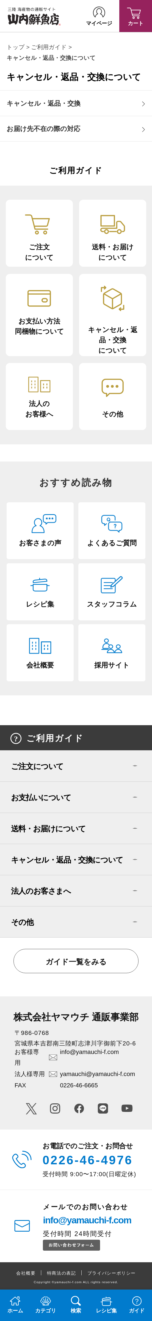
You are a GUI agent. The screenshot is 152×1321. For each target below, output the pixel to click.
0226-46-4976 (88, 1160)
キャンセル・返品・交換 (44, 103)
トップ (16, 47)
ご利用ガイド (49, 47)
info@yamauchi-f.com (89, 1051)
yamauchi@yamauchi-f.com (97, 1074)
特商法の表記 (61, 1273)
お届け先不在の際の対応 (43, 128)
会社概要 (26, 1273)
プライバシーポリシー (111, 1273)
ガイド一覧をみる (76, 962)
